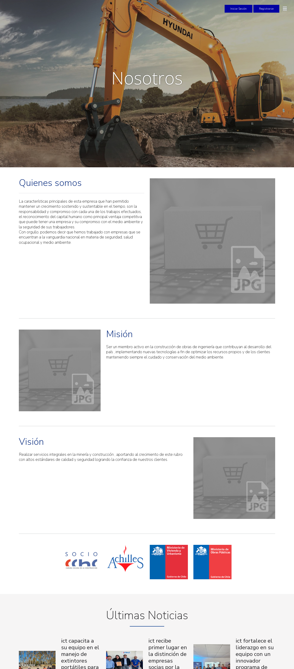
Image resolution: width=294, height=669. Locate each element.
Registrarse (266, 9)
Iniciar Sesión (238, 9)
